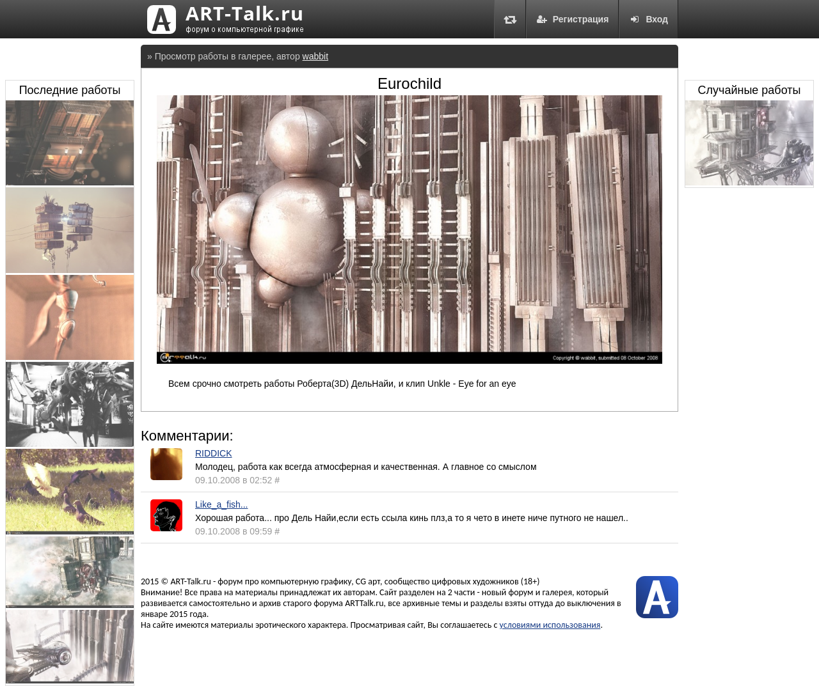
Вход (648, 19)
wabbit (315, 56)
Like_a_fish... (221, 504)
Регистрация (572, 19)
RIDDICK (213, 453)
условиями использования (550, 625)
